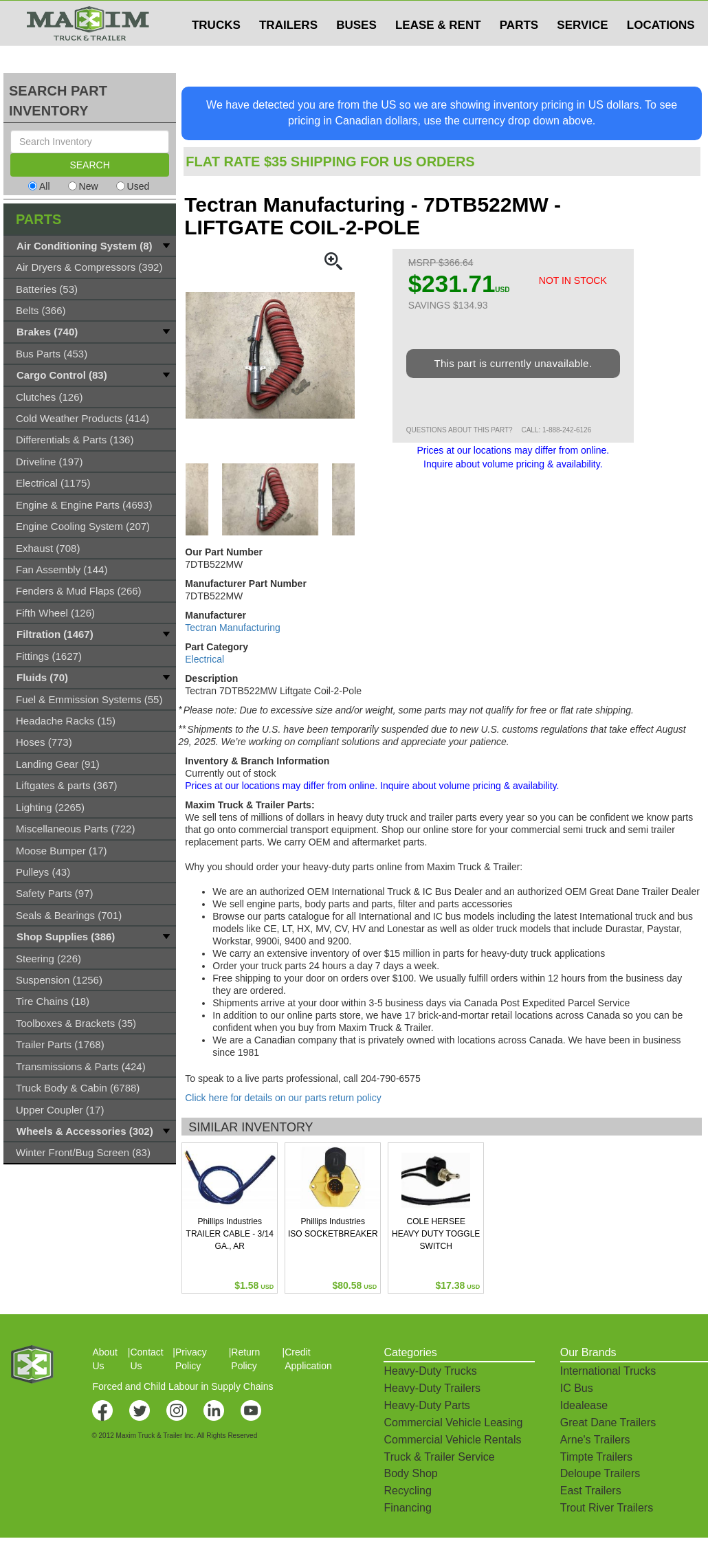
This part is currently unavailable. (513, 363)
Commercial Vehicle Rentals (452, 1440)
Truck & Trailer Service (439, 1457)
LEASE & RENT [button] (438, 52)
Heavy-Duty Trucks (430, 1371)
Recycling (407, 1490)
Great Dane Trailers (608, 1422)
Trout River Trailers (606, 1508)
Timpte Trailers (596, 1457)
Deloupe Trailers (600, 1473)
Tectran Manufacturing (232, 627)
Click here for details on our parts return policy (283, 1097)
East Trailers (590, 1490)
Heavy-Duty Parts (426, 1405)
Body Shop (410, 1473)
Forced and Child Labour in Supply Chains (182, 1386)
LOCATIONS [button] (661, 52)
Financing (407, 1508)
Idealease (584, 1405)
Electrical (204, 659)
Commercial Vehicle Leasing (453, 1422)
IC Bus (576, 1388)
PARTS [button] (519, 52)
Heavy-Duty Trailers (432, 1388)
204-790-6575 (391, 1078)
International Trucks (608, 1371)
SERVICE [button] (582, 52)
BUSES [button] (356, 52)
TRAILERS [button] (288, 52)
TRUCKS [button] (216, 52)
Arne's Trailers (595, 1440)
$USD (526, 14)
